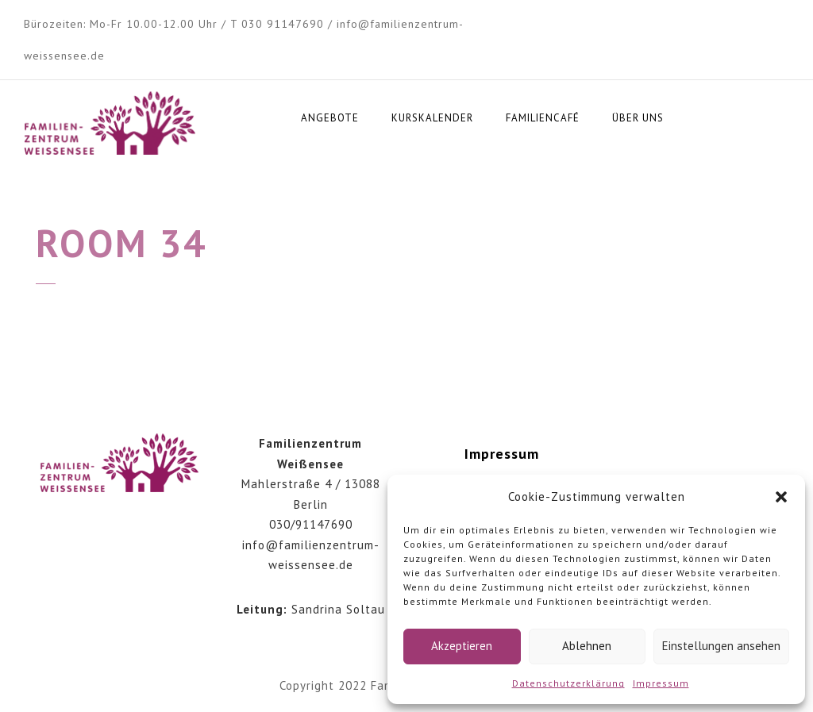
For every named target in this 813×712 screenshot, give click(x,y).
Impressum (661, 683)
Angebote (330, 118)
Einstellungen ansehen (721, 645)
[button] (781, 497)
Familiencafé (543, 118)
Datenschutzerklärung (568, 683)
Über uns (638, 118)
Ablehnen (586, 645)
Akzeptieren (461, 645)
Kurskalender (432, 118)
